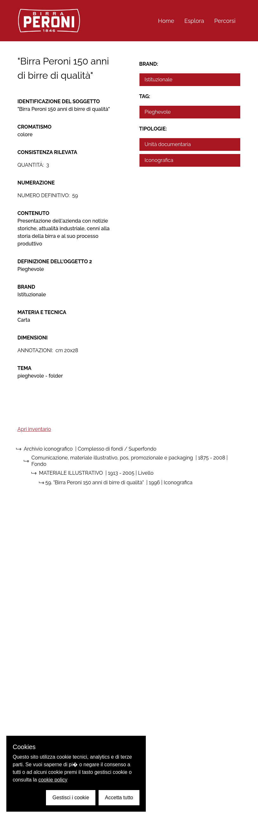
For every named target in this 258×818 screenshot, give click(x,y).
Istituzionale (158, 80)
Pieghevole (158, 112)
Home (166, 20)
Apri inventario (34, 429)
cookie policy (53, 779)
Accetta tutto (119, 797)
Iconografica (159, 160)
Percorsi (224, 20)
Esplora (194, 20)
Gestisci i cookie (70, 797)
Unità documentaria (168, 144)
